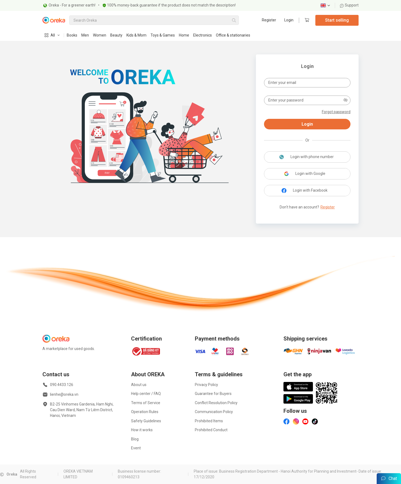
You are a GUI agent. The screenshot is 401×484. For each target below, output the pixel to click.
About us (138, 384)
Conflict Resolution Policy (216, 403)
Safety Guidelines (146, 421)
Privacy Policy (206, 384)
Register (269, 20)
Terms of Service (145, 403)
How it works (142, 430)
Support (349, 5)
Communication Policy (214, 412)
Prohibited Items (209, 421)
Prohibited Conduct (211, 430)
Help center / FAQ (146, 393)
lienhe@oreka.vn (64, 394)
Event (136, 448)
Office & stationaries (233, 35)
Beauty (116, 35)
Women (99, 35)
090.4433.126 (61, 384)
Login (288, 20)
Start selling (337, 20)
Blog (135, 439)
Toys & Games (163, 35)
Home (184, 35)
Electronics (202, 35)
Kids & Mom (136, 35)
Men (85, 35)
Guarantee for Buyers (213, 393)
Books (72, 35)
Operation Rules (144, 412)
